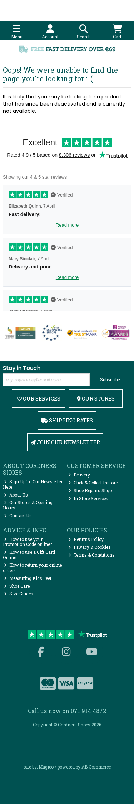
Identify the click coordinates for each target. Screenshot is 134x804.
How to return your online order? (32, 567)
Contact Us (18, 515)
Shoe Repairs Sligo (90, 490)
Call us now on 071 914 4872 (67, 711)
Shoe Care (17, 586)
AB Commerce (96, 767)
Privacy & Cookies (89, 547)
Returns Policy (86, 539)
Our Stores (96, 398)
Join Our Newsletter (65, 442)
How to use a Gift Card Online (29, 554)
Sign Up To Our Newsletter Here (33, 484)
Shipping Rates (67, 420)
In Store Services (88, 498)
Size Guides (18, 593)
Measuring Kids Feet (27, 578)
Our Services (38, 398)
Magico (46, 767)
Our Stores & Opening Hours (28, 504)
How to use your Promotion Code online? (27, 541)
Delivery (79, 475)
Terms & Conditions (91, 555)
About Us (16, 495)
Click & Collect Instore (93, 482)
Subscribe (110, 379)
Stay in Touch (21, 368)
